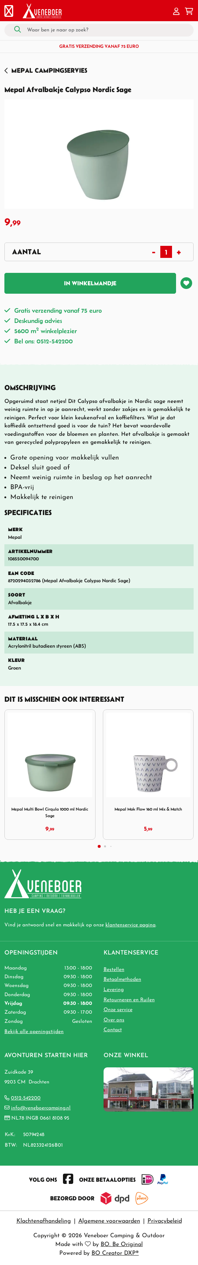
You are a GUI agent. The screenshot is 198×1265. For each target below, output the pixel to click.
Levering (114, 989)
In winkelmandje (90, 283)
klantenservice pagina (130, 925)
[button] (176, 12)
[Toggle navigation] (8, 12)
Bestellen (114, 969)
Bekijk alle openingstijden (34, 1031)
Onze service (118, 1009)
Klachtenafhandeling (43, 1221)
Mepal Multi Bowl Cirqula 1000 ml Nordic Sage (49, 812)
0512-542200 (26, 1098)
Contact (113, 1030)
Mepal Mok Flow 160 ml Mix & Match (148, 809)
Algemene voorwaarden (109, 1221)
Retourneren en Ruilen (129, 1000)
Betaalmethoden (122, 979)
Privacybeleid (164, 1221)
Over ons (114, 1020)
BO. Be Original (122, 1244)
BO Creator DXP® (115, 1253)
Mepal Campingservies (49, 70)
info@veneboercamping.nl (41, 1108)
